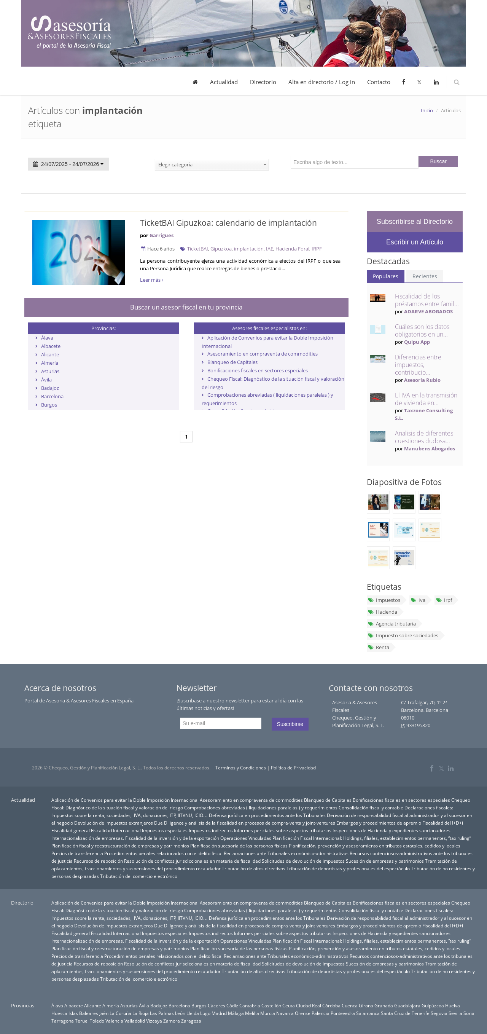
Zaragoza (191, 1021)
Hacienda (382, 611)
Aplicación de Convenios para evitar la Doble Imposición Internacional (125, 800)
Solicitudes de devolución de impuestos (303, 861)
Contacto (378, 82)
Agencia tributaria (392, 623)
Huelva (452, 1005)
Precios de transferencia (77, 853)
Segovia (439, 1013)
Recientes (424, 276)
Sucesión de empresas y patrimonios (385, 861)
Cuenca (350, 1005)
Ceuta (288, 1005)
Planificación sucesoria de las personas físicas (239, 846)
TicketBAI (197, 248)
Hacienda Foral (292, 248)
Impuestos (384, 600)
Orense (302, 1013)
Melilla (252, 1013)
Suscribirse (290, 724)
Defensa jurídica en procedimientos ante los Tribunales (267, 815)
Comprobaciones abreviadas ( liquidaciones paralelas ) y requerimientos (260, 807)
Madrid (219, 1013)
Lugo (205, 1013)
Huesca (59, 1013)
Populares (385, 276)
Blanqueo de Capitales (232, 362)
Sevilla (455, 1013)
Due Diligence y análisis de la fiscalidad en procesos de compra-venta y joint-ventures (244, 823)
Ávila (46, 379)
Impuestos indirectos (211, 830)
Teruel (82, 1021)
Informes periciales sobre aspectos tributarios (282, 830)
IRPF (317, 248)
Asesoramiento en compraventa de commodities (262, 353)
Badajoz (50, 388)
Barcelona (52, 396)
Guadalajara (407, 1005)
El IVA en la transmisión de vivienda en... (426, 399)
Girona (366, 1005)
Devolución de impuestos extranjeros (113, 823)
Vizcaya (154, 1021)
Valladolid (134, 1021)
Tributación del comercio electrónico (138, 876)
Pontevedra (343, 1013)
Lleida (192, 1013)
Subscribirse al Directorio (415, 221)
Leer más (151, 279)
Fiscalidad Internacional (116, 830)
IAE (269, 248)
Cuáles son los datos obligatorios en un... (422, 330)
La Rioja (140, 1013)
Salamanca (368, 1013)
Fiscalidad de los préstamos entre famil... (427, 300)
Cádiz (232, 1005)
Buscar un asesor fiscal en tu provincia (186, 307)
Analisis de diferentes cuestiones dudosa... (424, 437)
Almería (49, 362)
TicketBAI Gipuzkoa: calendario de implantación (228, 222)
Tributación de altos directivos (253, 868)
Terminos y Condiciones (240, 767)
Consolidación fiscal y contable (371, 807)
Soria (468, 1013)
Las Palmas (162, 1013)
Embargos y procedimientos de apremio (378, 823)
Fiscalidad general (70, 830)
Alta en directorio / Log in (321, 82)
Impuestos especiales (165, 830)
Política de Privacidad (293, 767)
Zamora (171, 1021)
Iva (418, 600)
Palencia (320, 1013)
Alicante (50, 354)
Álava (47, 337)
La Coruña (120, 1013)
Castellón (271, 1005)
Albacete (50, 346)
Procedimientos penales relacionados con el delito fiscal (163, 853)
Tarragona (62, 1021)
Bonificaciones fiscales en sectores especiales (257, 370)
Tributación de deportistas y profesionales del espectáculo (348, 868)
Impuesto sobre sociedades (403, 635)
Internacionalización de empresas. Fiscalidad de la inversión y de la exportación (135, 838)
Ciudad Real (308, 1005)
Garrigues (161, 235)
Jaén (103, 1013)
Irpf (444, 600)
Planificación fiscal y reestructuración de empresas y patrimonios (120, 846)
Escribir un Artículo (414, 242)
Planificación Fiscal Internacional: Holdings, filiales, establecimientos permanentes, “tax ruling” (371, 838)
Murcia (267, 1013)
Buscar (438, 161)
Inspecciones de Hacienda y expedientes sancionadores (391, 830)
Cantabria (249, 1005)
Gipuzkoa (221, 248)
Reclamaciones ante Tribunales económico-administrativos (286, 853)
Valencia (114, 1021)
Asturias (50, 371)
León (180, 1013)
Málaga (236, 1013)
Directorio (263, 82)
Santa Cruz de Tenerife (405, 1013)
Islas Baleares (83, 1013)
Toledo (97, 1021)
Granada (383, 1005)
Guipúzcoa (433, 1005)
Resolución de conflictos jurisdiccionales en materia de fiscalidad (192, 861)
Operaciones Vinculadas (245, 838)
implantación (249, 248)
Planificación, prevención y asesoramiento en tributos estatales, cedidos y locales (374, 846)
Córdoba (331, 1005)
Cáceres (216, 1005)
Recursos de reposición (98, 861)
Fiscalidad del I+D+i (442, 823)
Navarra (285, 1013)
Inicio (427, 110)
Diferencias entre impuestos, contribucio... (418, 365)
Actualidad (224, 82)
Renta (378, 647)
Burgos (49, 404)
